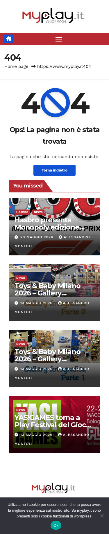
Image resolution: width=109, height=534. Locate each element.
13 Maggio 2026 (37, 303)
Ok (55, 525)
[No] (102, 516)
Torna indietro (54, 170)
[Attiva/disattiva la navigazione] (59, 39)
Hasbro (22, 212)
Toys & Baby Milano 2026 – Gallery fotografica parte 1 (47, 358)
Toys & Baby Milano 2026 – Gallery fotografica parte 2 (47, 293)
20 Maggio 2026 (37, 237)
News (38, 212)
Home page (16, 66)
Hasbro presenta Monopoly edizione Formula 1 (47, 227)
